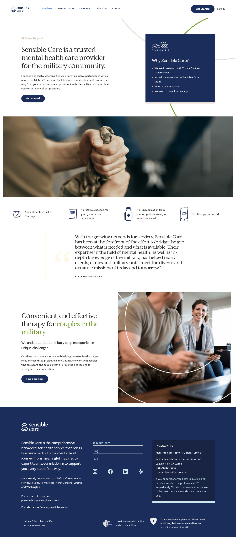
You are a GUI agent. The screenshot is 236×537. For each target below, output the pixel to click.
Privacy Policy (30, 521)
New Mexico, (48, 482)
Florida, (25, 482)
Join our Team (101, 443)
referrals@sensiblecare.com (53, 507)
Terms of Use (46, 521)
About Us (101, 8)
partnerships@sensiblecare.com (40, 500)
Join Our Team (65, 8)
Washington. (33, 486)
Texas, (77, 478)
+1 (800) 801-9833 (166, 467)
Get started (33, 98)
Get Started (202, 9)
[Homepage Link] (20, 9)
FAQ (95, 459)
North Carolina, (65, 482)
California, (67, 478)
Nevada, (35, 482)
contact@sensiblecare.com (171, 472)
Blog (95, 451)
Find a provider (34, 379)
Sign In (221, 8)
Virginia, (78, 482)
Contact (116, 8)
